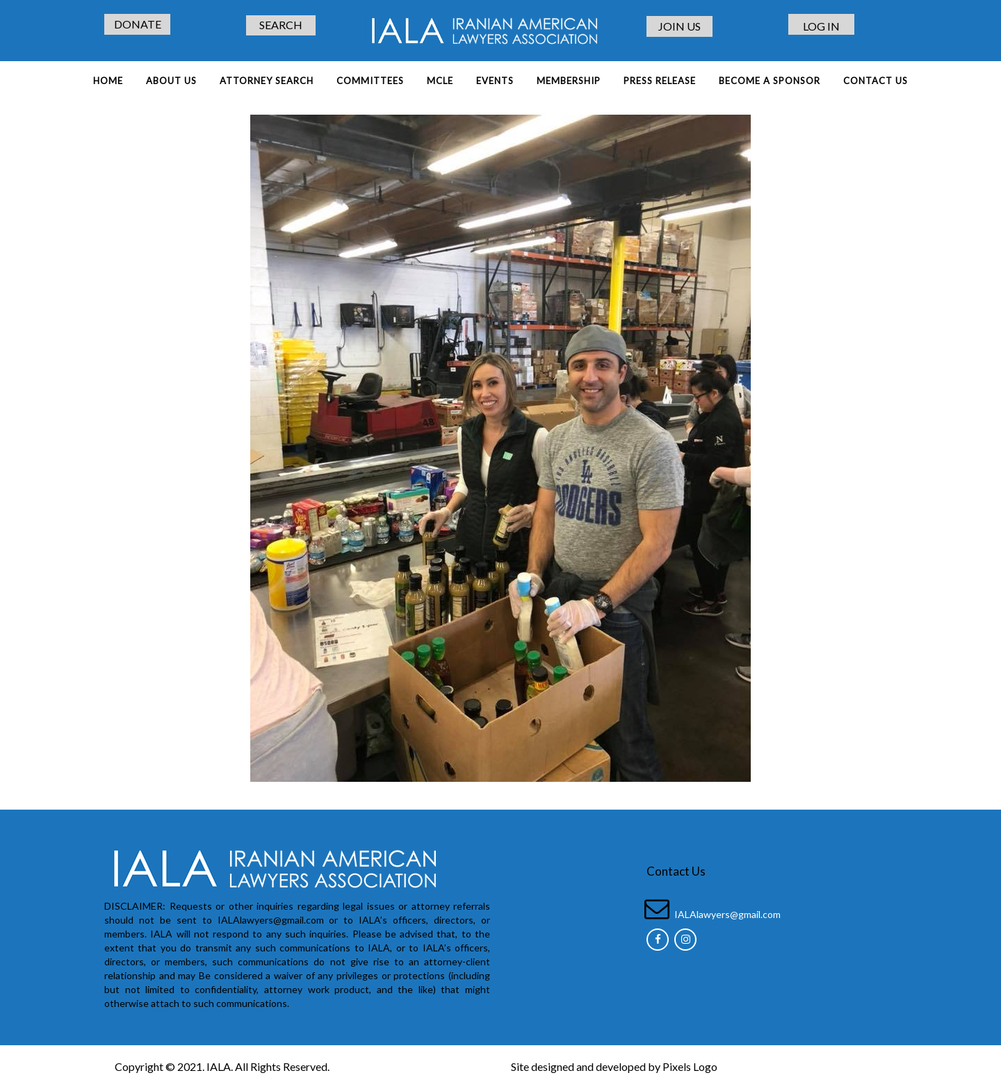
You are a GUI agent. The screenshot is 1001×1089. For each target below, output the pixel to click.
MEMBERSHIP (569, 80)
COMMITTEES (370, 80)
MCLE (440, 80)
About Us (171, 80)
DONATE (137, 24)
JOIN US (679, 26)
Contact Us (875, 80)
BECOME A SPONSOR (769, 80)
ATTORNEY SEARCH (267, 80)
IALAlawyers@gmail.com (727, 914)
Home (108, 80)
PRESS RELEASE (660, 80)
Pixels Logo (689, 1066)
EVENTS (495, 80)
